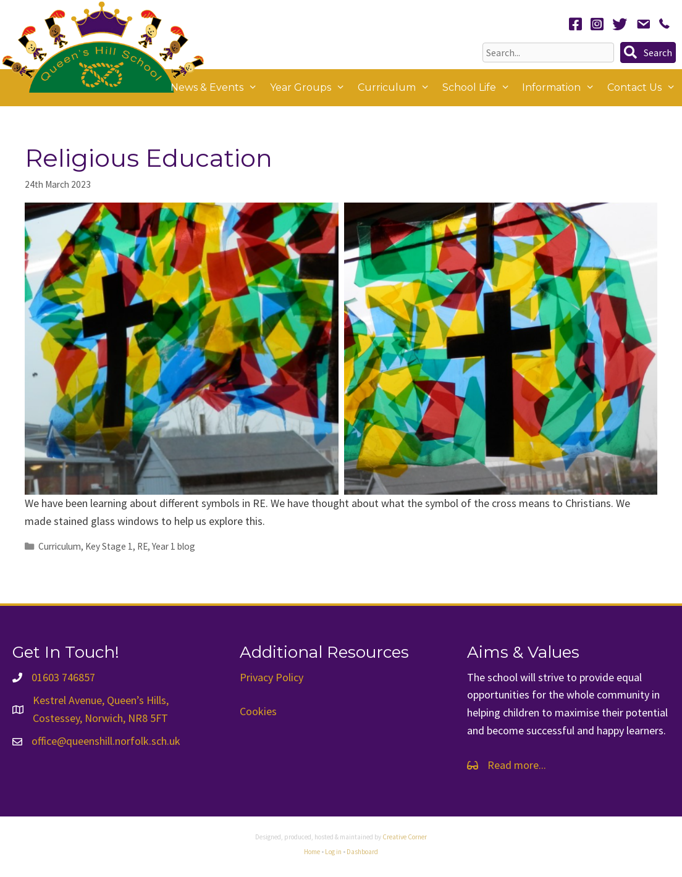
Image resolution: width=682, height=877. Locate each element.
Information (561, 87)
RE (142, 546)
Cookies (258, 711)
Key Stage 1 (109, 546)
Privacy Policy (271, 677)
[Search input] (548, 52)
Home (312, 851)
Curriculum (397, 87)
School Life (479, 87)
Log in (333, 851)
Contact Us (644, 87)
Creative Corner (404, 837)
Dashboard (362, 851)
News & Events (217, 87)
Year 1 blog (173, 546)
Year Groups (311, 87)
